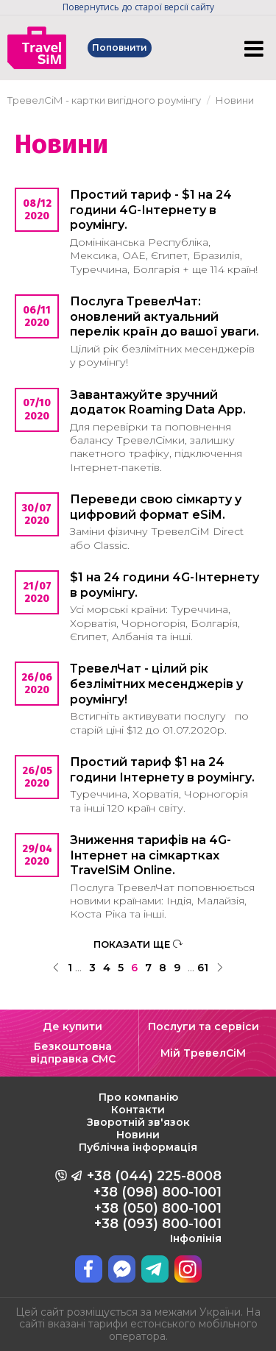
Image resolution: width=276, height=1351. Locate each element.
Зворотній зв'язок (138, 1122)
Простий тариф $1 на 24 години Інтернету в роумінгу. (162, 769)
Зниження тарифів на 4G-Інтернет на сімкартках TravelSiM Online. (150, 855)
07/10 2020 (37, 409)
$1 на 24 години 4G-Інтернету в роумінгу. (164, 585)
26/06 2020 (36, 683)
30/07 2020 (37, 514)
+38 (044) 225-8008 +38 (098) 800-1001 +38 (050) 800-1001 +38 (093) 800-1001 (154, 1206)
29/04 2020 (37, 855)
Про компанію (138, 1097)
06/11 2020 (37, 316)
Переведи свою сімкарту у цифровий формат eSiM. (155, 507)
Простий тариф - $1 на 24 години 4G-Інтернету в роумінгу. (151, 210)
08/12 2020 (37, 209)
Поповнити (120, 47)
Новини (138, 1134)
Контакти (138, 1109)
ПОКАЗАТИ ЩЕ (138, 944)
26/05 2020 (37, 777)
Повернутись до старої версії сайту (138, 7)
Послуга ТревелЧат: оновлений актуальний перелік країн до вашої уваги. (164, 316)
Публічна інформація (138, 1147)
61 (202, 967)
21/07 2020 (37, 592)
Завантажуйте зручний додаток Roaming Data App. (158, 402)
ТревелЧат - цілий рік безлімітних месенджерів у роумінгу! (156, 684)
